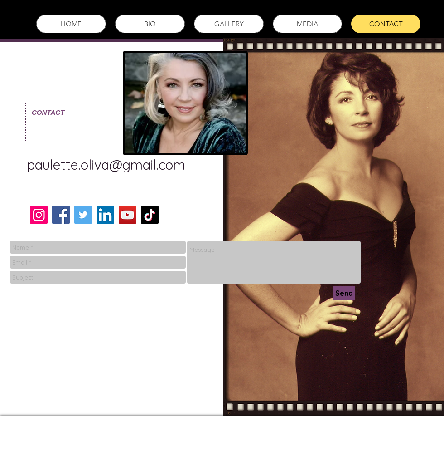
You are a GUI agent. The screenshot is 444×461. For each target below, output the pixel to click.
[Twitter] (83, 215)
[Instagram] (39, 215)
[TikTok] (150, 215)
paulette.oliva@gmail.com (106, 164)
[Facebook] (61, 215)
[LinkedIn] (105, 215)
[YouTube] (127, 215)
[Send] (344, 293)
